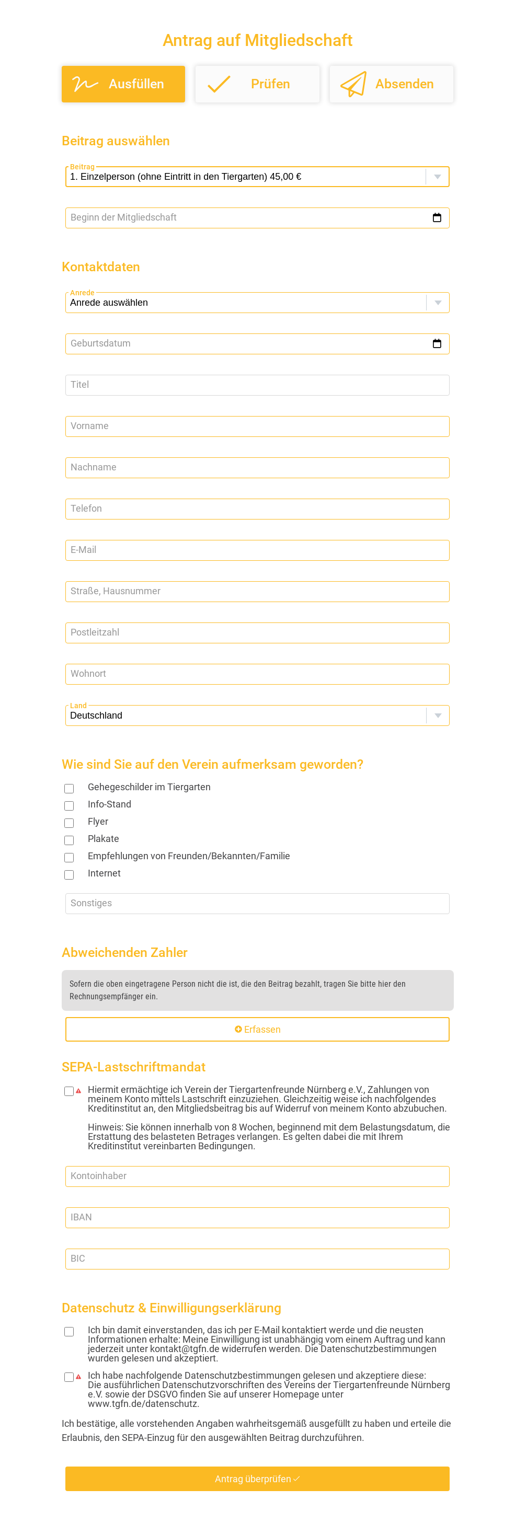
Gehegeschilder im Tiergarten (149, 786)
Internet (104, 873)
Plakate (103, 838)
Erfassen (258, 1029)
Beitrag (82, 166)
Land (78, 705)
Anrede (82, 292)
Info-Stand (109, 804)
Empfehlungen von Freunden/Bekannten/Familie (189, 855)
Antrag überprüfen (257, 1478)
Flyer (98, 821)
